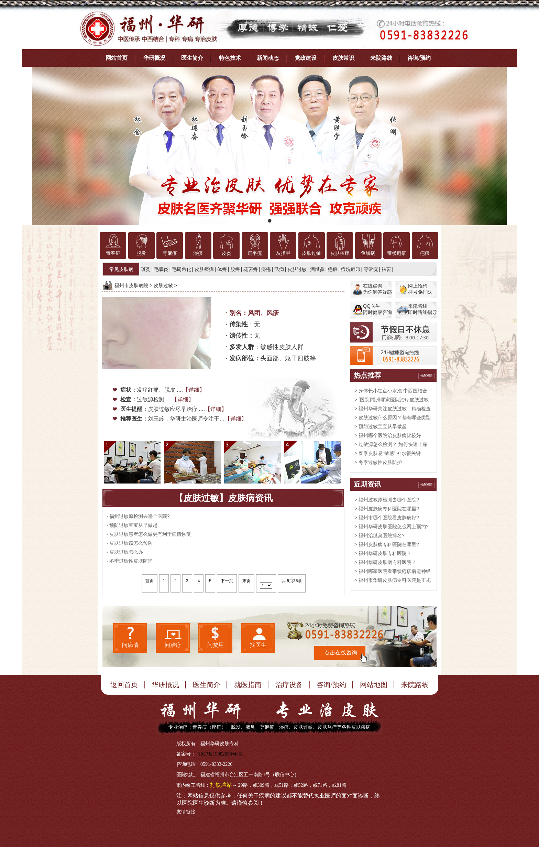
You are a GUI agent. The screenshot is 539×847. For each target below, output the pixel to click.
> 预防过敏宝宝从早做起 (380, 426)
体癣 (222, 269)
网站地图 (373, 684)
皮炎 (226, 253)
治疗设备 (289, 684)
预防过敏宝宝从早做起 (133, 525)
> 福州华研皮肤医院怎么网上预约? (391, 526)
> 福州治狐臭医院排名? (379, 535)
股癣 (235, 269)
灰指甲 (283, 253)
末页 (246, 580)
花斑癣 (250, 269)
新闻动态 (268, 58)
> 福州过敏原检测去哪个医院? (386, 499)
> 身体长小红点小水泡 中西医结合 (390, 390)
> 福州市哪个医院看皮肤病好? (386, 517)
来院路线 (381, 58)
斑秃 (146, 269)
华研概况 (154, 58)
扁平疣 (255, 253)
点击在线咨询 (340, 652)
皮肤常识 (343, 58)
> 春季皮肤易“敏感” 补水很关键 (387, 453)
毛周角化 (181, 269)
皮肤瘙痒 (340, 253)
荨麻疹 (170, 253)
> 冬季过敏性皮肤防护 (378, 462)
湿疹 (198, 253)
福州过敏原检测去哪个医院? (139, 516)
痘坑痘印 (350, 269)
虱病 (279, 269)
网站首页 (117, 58)
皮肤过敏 (311, 253)
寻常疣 (371, 269)
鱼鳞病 (368, 253)
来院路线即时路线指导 (422, 309)
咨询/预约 (419, 58)
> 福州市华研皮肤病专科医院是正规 (392, 580)
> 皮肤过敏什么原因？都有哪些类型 (392, 417)
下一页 (227, 580)
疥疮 (266, 269)
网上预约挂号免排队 (420, 289)
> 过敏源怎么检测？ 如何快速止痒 (390, 444)
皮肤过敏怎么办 (126, 552)
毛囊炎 (161, 269)
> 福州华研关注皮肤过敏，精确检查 (392, 408)
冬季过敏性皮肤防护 (131, 561)
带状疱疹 (396, 253)
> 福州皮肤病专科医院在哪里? (386, 508)
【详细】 (194, 390)
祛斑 (386, 269)
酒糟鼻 (317, 269)
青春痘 (113, 253)
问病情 (130, 645)
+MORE (426, 376)
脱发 (141, 253)
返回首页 (124, 684)
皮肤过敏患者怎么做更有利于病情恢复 (150, 534)
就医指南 (248, 684)
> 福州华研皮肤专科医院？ (382, 553)
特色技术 (230, 58)
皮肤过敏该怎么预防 (131, 543)
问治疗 (173, 645)
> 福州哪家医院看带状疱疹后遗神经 (392, 571)
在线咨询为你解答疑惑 (377, 289)
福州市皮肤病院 (131, 285)
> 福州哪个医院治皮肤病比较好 (387, 435)
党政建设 (306, 58)
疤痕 (425, 253)
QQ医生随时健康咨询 (377, 309)
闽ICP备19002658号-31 (219, 754)
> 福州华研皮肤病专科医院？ (385, 562)
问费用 (215, 645)
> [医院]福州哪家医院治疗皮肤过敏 (391, 399)
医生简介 (192, 58)
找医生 (258, 645)
